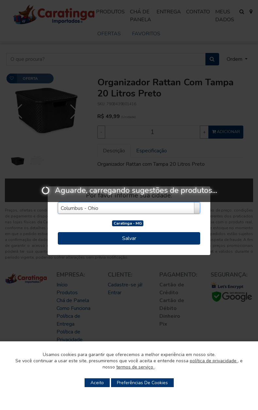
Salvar (129, 238)
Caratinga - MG (128, 223)
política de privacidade (214, 361)
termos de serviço (135, 367)
